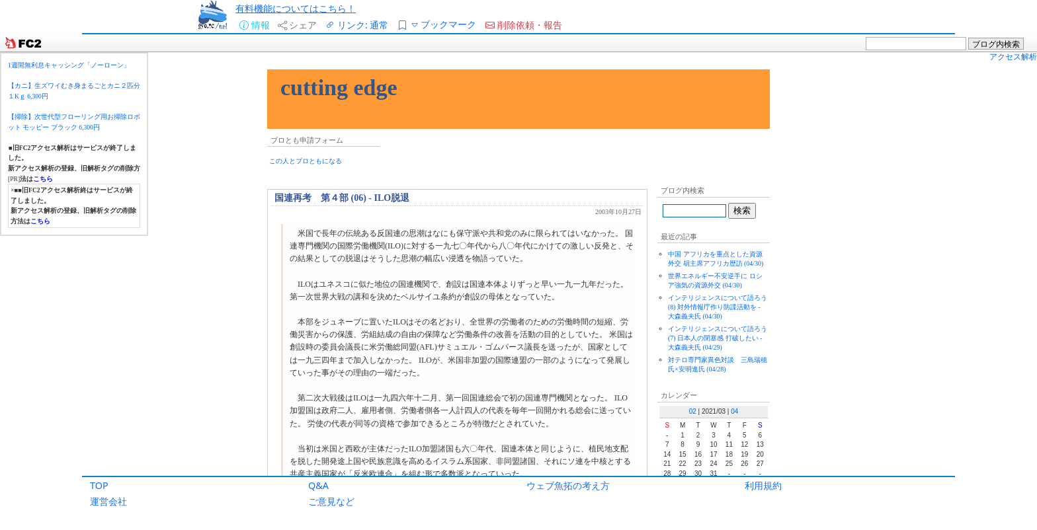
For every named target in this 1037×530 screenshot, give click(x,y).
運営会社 (108, 501)
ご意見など (331, 501)
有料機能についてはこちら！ (295, 8)
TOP (99, 485)
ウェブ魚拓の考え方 (568, 485)
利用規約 (763, 485)
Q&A (318, 485)
